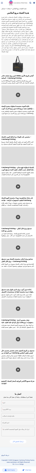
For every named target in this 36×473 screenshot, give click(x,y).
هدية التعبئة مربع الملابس (19, 8)
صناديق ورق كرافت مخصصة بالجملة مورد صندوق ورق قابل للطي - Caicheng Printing (17, 260)
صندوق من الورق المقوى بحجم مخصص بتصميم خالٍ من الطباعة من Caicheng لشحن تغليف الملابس (17, 352)
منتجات (9, 8)
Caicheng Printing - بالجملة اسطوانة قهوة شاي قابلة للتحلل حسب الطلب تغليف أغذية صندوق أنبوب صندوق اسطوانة (17, 168)
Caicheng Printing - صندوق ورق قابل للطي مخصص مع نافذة (16, 229)
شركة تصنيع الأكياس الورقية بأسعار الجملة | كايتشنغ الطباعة (17, 382)
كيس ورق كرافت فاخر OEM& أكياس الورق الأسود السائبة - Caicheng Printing (17, 77)
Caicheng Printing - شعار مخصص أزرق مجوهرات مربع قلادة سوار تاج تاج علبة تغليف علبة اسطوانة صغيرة (17, 321)
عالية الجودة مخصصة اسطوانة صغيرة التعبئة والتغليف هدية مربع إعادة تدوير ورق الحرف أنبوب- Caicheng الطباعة (17, 107)
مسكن (3, 8)
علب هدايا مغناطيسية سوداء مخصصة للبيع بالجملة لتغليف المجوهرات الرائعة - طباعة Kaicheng (17, 199)
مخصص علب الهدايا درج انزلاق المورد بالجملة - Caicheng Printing (16, 138)
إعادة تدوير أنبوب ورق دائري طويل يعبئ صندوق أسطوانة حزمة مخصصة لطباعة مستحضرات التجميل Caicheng (18, 290)
